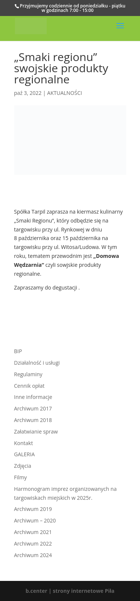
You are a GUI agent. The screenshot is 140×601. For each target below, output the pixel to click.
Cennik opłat (29, 385)
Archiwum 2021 (33, 532)
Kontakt (23, 443)
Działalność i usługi (37, 362)
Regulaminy (28, 374)
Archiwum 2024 (33, 555)
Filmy (20, 477)
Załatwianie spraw (36, 431)
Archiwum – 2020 (35, 520)
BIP (18, 351)
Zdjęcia (22, 465)
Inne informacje (33, 396)
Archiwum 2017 (33, 408)
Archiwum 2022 (33, 543)
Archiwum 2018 (33, 419)
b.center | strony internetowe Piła (69, 590)
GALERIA (24, 454)
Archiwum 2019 (33, 508)
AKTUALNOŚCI (64, 92)
